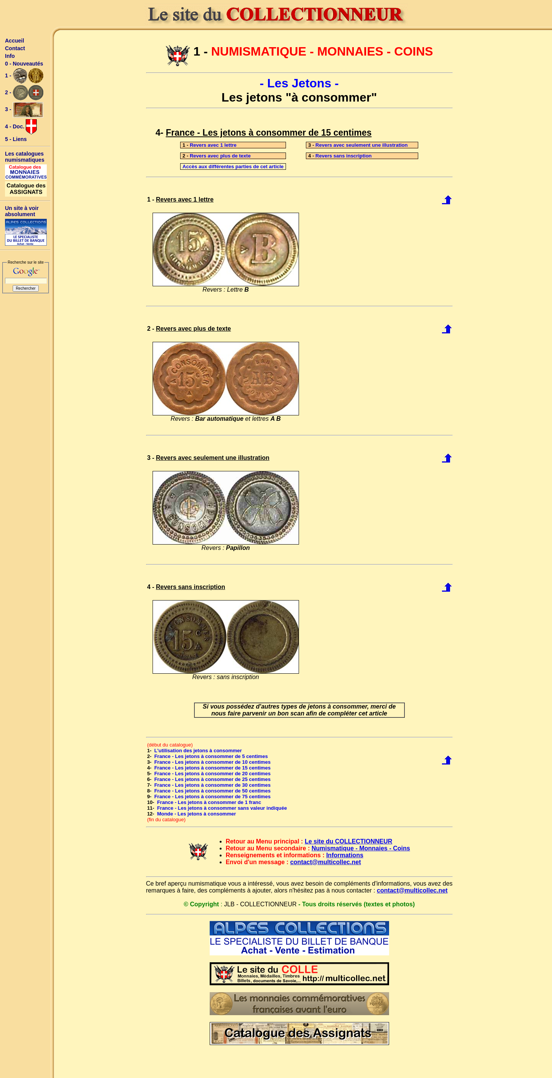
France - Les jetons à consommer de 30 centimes (212, 785)
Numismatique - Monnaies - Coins (361, 848)
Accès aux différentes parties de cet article (233, 166)
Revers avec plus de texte (220, 156)
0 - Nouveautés (24, 64)
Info (10, 56)
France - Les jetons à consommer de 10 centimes (212, 762)
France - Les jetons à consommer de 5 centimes (211, 756)
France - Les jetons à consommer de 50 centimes (212, 791)
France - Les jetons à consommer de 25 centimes (212, 779)
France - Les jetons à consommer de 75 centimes (212, 796)
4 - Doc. (21, 127)
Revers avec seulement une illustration (361, 145)
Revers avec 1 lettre (213, 145)
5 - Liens (16, 139)
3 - (24, 110)
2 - (24, 92)
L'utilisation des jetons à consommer (198, 750)
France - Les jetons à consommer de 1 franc (209, 802)
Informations (344, 855)
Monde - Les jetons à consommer (196, 814)
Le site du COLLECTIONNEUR (348, 841)
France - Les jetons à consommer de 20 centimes (212, 773)
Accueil (14, 41)
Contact (15, 48)
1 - (24, 76)
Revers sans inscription (343, 156)
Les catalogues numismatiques (24, 157)
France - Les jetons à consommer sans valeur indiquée (222, 808)
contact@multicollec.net (325, 862)
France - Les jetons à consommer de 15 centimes (212, 768)
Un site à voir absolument (22, 211)
